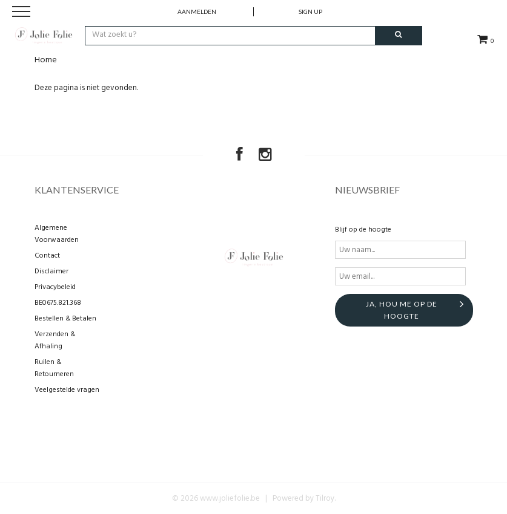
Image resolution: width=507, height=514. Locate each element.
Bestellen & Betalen (65, 319)
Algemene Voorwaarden (57, 234)
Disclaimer (51, 271)
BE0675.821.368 (58, 303)
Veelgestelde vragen (67, 390)
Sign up (310, 11)
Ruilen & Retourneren (54, 368)
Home (46, 60)
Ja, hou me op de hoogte (401, 309)
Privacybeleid (55, 287)
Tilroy (325, 498)
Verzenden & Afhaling (55, 340)
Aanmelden (196, 11)
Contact (47, 256)
